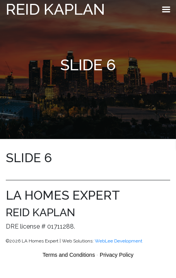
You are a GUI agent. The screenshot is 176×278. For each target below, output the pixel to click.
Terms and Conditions (69, 255)
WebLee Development (118, 241)
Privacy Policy (116, 255)
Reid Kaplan (55, 9)
